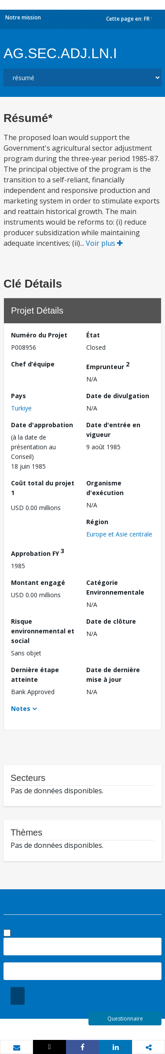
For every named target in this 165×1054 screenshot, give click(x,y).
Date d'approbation (42, 425)
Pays (18, 396)
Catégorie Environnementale (115, 587)
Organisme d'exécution (105, 488)
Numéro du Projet (39, 335)
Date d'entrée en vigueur (113, 430)
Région (97, 522)
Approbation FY (37, 552)
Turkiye (21, 408)
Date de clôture (111, 621)
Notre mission (23, 17)
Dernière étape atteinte (35, 675)
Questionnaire (125, 1018)
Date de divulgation (117, 396)
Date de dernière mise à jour (113, 675)
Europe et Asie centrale (119, 534)
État (93, 335)
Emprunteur (107, 365)
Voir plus (104, 243)
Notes (20, 708)
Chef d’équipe (33, 364)
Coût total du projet (42, 488)
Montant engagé (38, 582)
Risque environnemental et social (42, 631)
